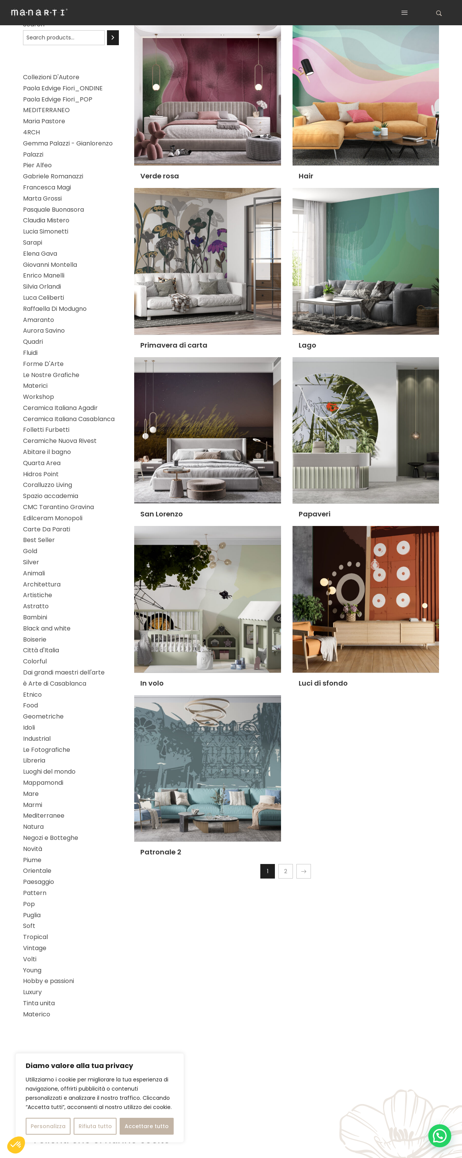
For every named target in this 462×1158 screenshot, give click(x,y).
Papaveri (314, 514)
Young (32, 970)
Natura (33, 826)
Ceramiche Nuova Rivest (60, 440)
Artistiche (37, 595)
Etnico (32, 694)
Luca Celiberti (43, 297)
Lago (307, 345)
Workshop (38, 396)
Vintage (34, 948)
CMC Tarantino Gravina (58, 507)
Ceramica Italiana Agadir (60, 407)
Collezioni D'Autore (51, 77)
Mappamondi (43, 782)
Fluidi (30, 352)
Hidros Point (41, 474)
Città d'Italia (41, 650)
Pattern (34, 893)
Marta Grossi (42, 198)
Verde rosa (159, 176)
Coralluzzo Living (47, 484)
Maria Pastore (44, 121)
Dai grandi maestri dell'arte (64, 672)
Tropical (35, 937)
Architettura (42, 584)
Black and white (47, 628)
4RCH (31, 132)
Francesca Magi (47, 187)
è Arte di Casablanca (54, 683)
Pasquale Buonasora (53, 209)
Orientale (37, 870)
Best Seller (39, 540)
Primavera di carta (173, 345)
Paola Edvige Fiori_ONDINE (63, 88)
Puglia (32, 915)
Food (30, 705)
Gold (30, 551)
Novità (32, 848)
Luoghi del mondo (49, 771)
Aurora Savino (44, 330)
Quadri (33, 341)
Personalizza (48, 1126)
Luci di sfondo (323, 683)
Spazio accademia (50, 496)
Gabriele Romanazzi (53, 176)
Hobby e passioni (48, 981)
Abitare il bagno (47, 452)
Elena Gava (40, 253)
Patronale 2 (160, 852)
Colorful (35, 661)
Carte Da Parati (46, 529)
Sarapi (32, 242)
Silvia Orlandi (42, 286)
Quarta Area (42, 463)
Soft (29, 925)
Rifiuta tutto (95, 1126)
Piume (32, 860)
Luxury (32, 992)
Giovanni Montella (50, 264)
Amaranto (38, 319)
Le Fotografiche (46, 749)
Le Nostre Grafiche (51, 375)
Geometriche (43, 716)
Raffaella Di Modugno (55, 308)
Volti (29, 959)
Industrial (37, 738)
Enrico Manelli (43, 275)
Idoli (29, 727)
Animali (34, 573)
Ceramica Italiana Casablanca (69, 419)
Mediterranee (43, 815)
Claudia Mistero (46, 220)
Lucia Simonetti (45, 231)
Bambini (35, 617)
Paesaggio (38, 881)
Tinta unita (39, 1003)
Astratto (36, 606)
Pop (29, 904)
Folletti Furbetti (46, 429)
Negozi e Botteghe (50, 837)
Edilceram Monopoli (52, 518)
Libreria (34, 760)
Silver (31, 562)
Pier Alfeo (37, 165)
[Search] (113, 37)
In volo (152, 683)
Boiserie (34, 639)
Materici (35, 385)
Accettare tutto (147, 1126)
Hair (306, 176)
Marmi (32, 804)
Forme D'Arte (43, 363)
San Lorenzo (161, 514)
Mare (31, 793)
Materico (36, 1014)
